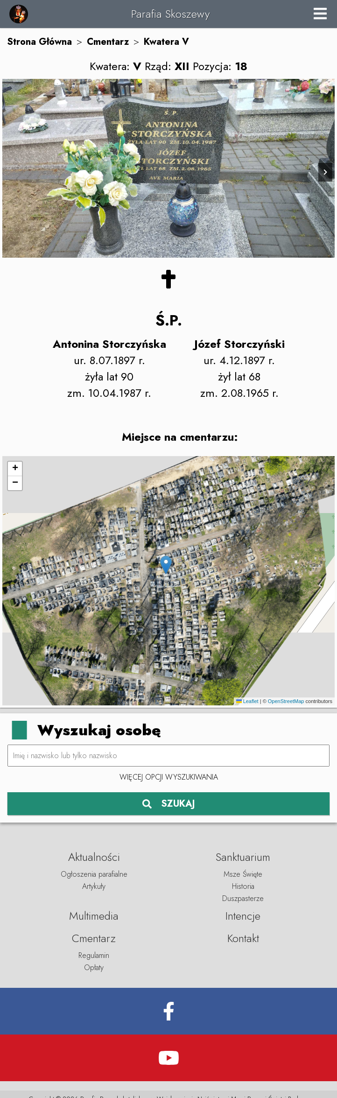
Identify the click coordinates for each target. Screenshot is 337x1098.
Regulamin (93, 955)
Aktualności (94, 857)
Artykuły (93, 886)
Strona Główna (39, 42)
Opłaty (94, 967)
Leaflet (247, 701)
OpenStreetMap (286, 701)
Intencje (242, 916)
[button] (166, 565)
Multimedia (94, 916)
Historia (243, 886)
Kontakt (243, 938)
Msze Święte (243, 874)
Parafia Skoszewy (170, 14)
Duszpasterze (243, 898)
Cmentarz (108, 42)
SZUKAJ (168, 803)
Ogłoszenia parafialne (94, 874)
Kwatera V (166, 42)
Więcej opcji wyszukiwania (168, 777)
